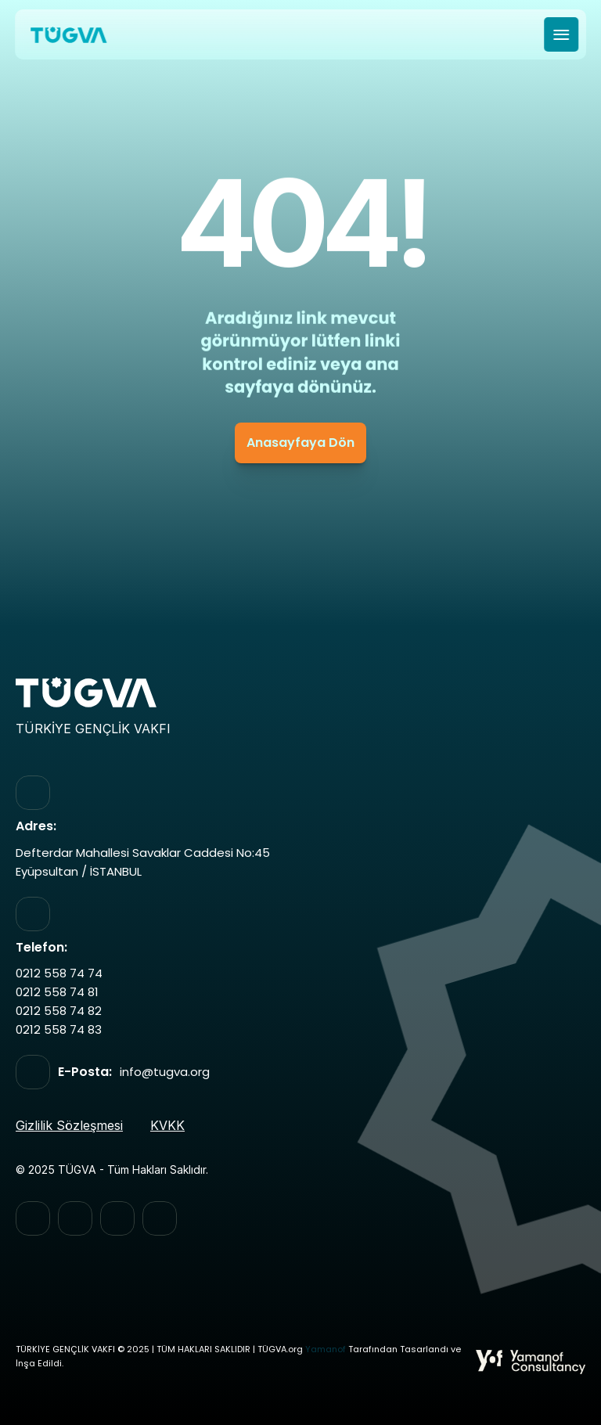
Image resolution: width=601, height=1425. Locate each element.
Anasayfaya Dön (300, 443)
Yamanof (325, 1349)
